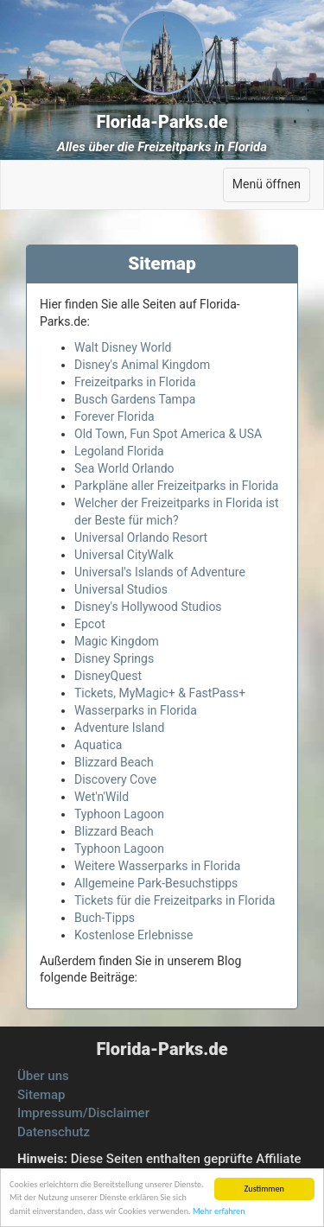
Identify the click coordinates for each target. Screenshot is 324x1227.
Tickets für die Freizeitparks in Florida (174, 900)
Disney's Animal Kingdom (142, 365)
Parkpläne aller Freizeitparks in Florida (176, 486)
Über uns (43, 1076)
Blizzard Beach (114, 762)
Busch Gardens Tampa (134, 399)
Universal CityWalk (124, 555)
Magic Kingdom (116, 641)
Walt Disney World (123, 347)
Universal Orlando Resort (140, 537)
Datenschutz (53, 1132)
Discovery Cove (115, 779)
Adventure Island (119, 727)
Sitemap (41, 1095)
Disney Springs (114, 658)
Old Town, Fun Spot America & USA (168, 434)
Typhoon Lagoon (119, 814)
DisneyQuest (108, 676)
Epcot (89, 624)
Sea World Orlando (124, 468)
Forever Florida (114, 416)
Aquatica (98, 745)
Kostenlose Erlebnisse (133, 935)
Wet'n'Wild (101, 797)
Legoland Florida (119, 451)
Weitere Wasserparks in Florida (157, 866)
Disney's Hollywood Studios (148, 607)
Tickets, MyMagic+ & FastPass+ (159, 693)
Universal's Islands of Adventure (159, 572)
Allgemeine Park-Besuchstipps (156, 883)
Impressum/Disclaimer (83, 1113)
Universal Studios (121, 589)
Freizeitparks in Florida (135, 382)
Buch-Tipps (104, 918)
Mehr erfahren (219, 1211)
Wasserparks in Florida (135, 710)
